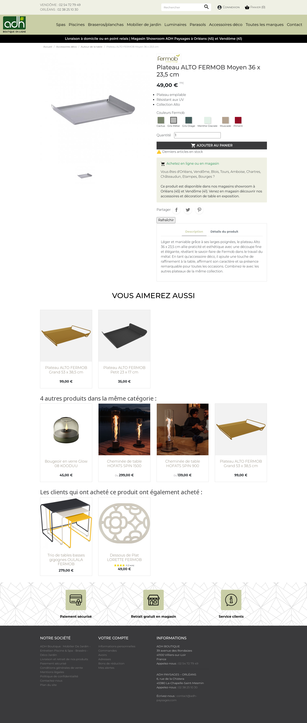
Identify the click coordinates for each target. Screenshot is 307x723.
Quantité (164, 135)
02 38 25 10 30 (67, 9)
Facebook (46, 706)
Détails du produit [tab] (224, 231)
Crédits (181, 714)
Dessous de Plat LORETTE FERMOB (124, 557)
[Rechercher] (186, 7)
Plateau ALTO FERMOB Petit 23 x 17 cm (124, 369)
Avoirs (102, 655)
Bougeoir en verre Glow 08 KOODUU (66, 463)
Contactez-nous (51, 680)
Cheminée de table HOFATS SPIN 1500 (124, 463)
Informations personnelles (116, 646)
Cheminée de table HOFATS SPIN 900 (182, 463)
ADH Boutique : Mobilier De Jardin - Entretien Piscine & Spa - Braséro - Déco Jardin (65, 650)
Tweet (188, 210)
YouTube (57, 706)
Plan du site (48, 685)
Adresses (104, 659)
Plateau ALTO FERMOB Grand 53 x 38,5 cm (66, 369)
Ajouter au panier (212, 145)
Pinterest (199, 210)
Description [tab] (194, 231)
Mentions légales (52, 672)
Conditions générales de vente (61, 668)
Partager (176, 210)
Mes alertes (106, 668)
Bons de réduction (111, 663)
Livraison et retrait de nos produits (64, 659)
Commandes (107, 650)
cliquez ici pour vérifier (228, 707)
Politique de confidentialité (59, 676)
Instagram (80, 706)
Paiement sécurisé (53, 663)
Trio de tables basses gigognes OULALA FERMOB (66, 559)
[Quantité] (197, 135)
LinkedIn (91, 706)
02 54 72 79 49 (70, 5)
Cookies (193, 714)
